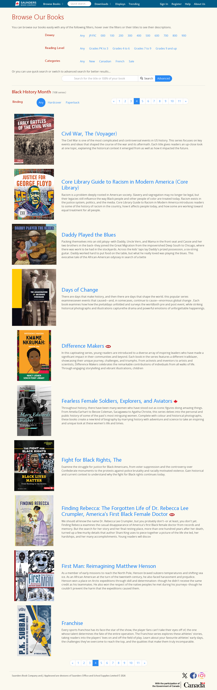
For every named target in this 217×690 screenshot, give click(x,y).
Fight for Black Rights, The (92, 460)
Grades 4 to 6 (121, 48)
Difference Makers (83, 346)
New (92, 61)
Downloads (103, 4)
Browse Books (53, 4)
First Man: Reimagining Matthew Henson (109, 566)
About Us (199, 4)
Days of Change (80, 289)
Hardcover (54, 102)
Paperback (72, 102)
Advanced (163, 78)
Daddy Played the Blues (89, 234)
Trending (134, 4)
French (120, 61)
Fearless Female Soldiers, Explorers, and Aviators (118, 401)
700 (166, 35)
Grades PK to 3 (98, 48)
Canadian (105, 61)
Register (177, 4)
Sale (131, 61)
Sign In (164, 4)
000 (103, 35)
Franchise (72, 623)
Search (146, 78)
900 (184, 35)
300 (130, 35)
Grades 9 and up (166, 48)
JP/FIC (92, 35)
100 (112, 35)
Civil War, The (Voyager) (89, 133)
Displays (120, 4)
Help (188, 4)
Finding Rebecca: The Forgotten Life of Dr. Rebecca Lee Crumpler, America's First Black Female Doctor (125, 511)
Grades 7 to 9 (142, 48)
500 (148, 35)
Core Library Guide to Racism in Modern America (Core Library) (125, 184)
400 (139, 35)
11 (179, 101)
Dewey (49, 35)
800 (175, 35)
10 (172, 101)
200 (121, 35)
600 (157, 35)
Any (82, 35)
